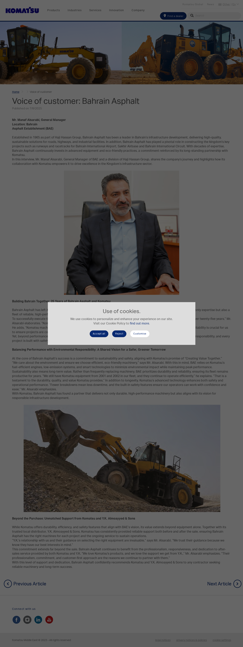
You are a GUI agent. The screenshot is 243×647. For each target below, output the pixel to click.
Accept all (99, 334)
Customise (139, 334)
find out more (139, 323)
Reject (119, 334)
